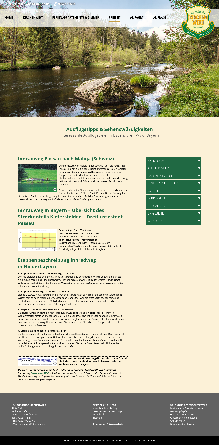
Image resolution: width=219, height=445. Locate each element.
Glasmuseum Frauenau (182, 414)
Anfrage (159, 17)
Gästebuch (98, 414)
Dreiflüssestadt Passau (182, 423)
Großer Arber (177, 420)
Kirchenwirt (33, 17)
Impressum (99, 423)
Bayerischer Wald (109, 440)
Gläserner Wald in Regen (183, 417)
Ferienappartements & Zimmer (75, 17)
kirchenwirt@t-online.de (32, 423)
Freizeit (114, 17)
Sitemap (97, 417)
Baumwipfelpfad (179, 411)
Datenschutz (116, 423)
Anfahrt (136, 17)
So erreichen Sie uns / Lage (107, 411)
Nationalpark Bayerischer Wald (187, 408)
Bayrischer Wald (40, 373)
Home (9, 17)
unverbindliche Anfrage (105, 408)
